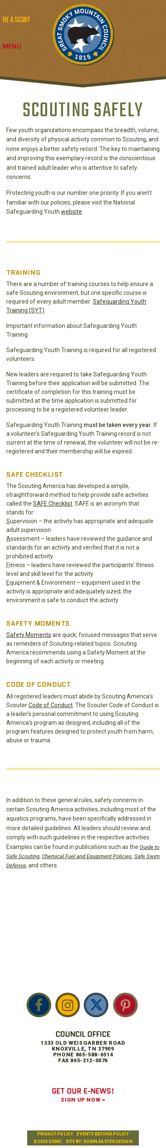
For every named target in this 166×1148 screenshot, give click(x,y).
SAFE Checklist (52, 503)
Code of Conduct (50, 705)
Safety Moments (28, 635)
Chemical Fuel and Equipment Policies (87, 856)
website (71, 211)
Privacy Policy (55, 1134)
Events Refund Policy (103, 1134)
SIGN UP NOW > (83, 1100)
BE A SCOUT (16, 20)
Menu (12, 46)
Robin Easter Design (108, 1141)
